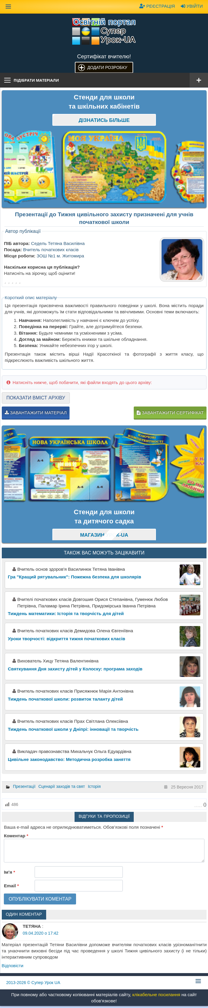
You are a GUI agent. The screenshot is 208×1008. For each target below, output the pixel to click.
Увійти (192, 6)
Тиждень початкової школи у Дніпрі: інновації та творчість (73, 729)
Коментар (16, 835)
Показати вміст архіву (36, 397)
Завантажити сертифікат (170, 412)
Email (11, 885)
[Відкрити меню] (199, 80)
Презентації (24, 786)
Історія (94, 786)
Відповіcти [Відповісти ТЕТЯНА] (13, 965)
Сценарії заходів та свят (61, 786)
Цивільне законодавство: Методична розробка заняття (69, 759)
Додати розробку (107, 67)
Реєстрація (157, 6)
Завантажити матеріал (36, 412)
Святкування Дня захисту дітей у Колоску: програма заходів (75, 668)
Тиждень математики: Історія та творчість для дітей (66, 613)
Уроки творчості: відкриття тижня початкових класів (66, 638)
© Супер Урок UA (33, 982)
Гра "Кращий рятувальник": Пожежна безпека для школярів (74, 576)
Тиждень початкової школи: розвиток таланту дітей (65, 698)
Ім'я (9, 872)
